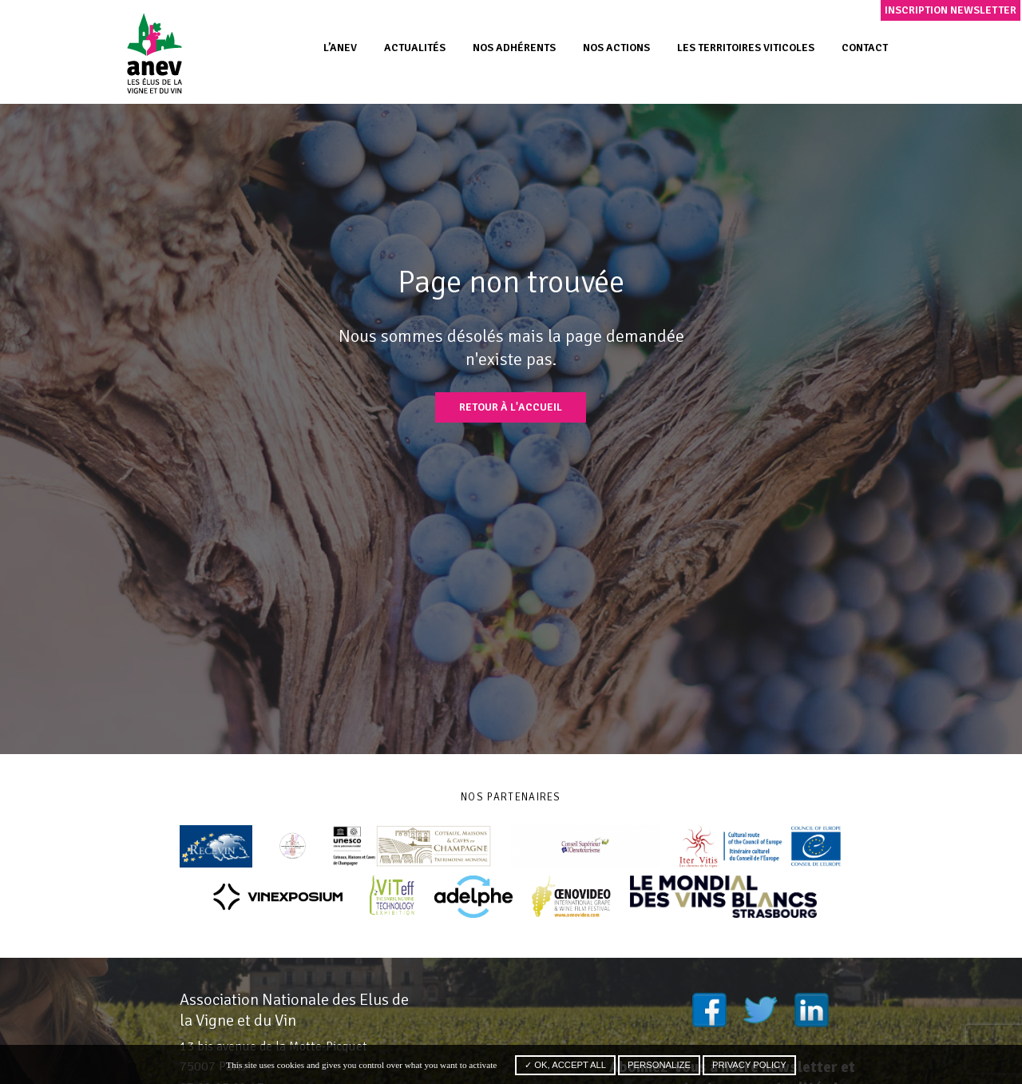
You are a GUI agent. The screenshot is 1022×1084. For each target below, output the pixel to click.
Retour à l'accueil (510, 407)
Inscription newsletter (950, 10)
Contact (865, 47)
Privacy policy (749, 1065)
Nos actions (616, 47)
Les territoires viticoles (745, 47)
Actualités (415, 47)
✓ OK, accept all (565, 1065)
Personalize (659, 1065)
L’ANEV (340, 47)
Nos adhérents (514, 47)
